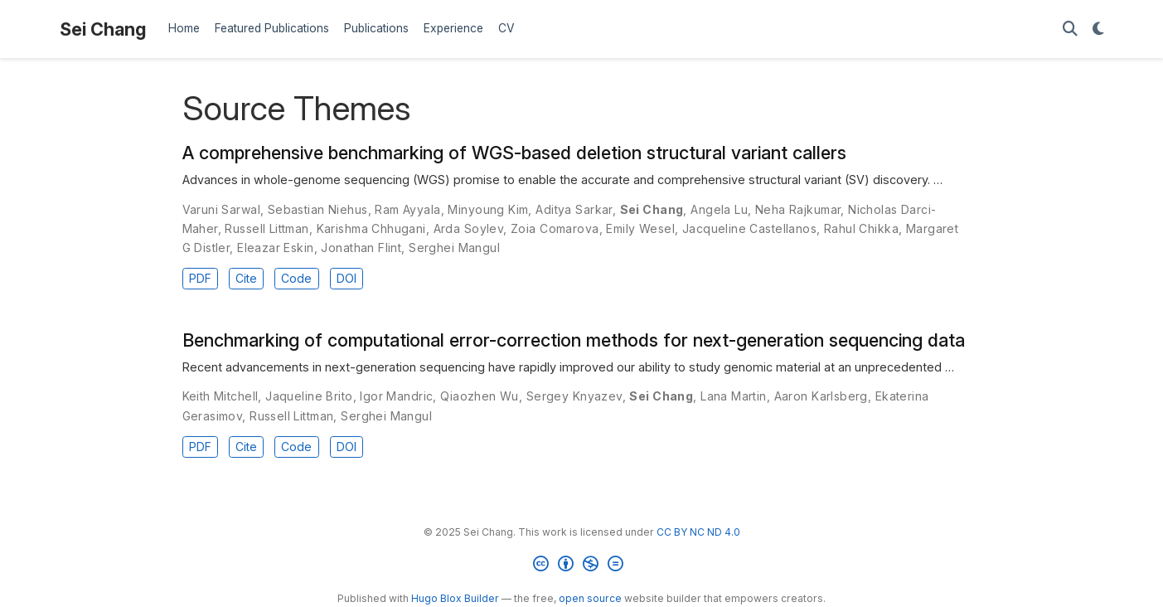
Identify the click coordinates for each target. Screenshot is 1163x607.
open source (590, 598)
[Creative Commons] (581, 566)
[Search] (1070, 29)
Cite (246, 278)
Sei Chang (103, 29)
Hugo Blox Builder (455, 598)
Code (296, 278)
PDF (200, 278)
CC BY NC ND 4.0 (698, 532)
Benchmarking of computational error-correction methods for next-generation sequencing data (573, 340)
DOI (346, 278)
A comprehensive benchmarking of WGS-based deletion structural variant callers (514, 152)
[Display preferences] (1098, 29)
